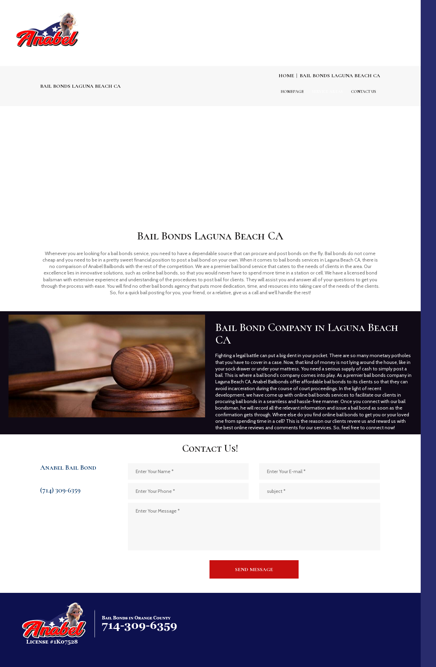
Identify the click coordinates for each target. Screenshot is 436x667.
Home (286, 75)
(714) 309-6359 (60, 490)
